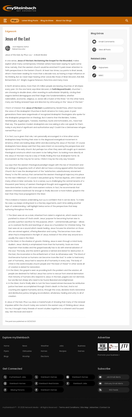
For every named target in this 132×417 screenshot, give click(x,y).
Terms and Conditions (69, 407)
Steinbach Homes (80, 377)
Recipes (62, 351)
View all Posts (105, 49)
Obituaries (27, 351)
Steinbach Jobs (80, 383)
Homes (44, 351)
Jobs (61, 346)
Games (81, 351)
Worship (26, 356)
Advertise (94, 407)
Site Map (84, 407)
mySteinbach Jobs (17, 377)
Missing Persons (17, 390)
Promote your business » (109, 355)
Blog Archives (47, 20)
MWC (101, 75)
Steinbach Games (49, 377)
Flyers (6, 351)
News (24, 346)
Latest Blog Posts (30, 20)
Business (81, 346)
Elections (45, 356)
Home (6, 346)
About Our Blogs (64, 20)
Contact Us (105, 407)
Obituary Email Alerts (113, 383)
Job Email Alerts (114, 377)
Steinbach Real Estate (49, 383)
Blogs (6, 356)
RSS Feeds (113, 390)
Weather (45, 346)
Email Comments (106, 41)
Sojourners (103, 67)
